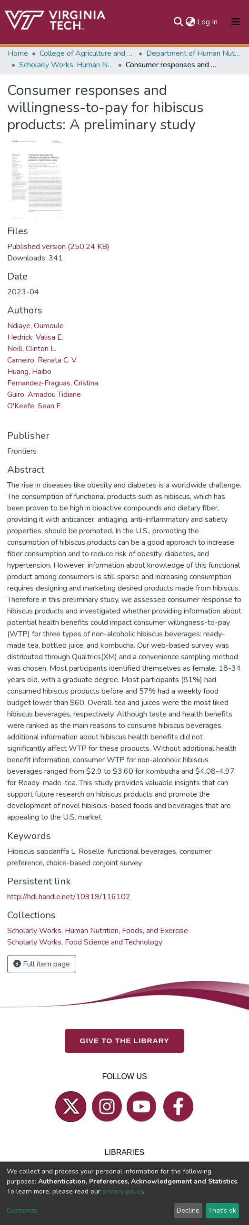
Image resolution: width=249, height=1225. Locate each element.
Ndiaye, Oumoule (35, 326)
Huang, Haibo (29, 371)
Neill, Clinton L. (31, 348)
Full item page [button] (41, 964)
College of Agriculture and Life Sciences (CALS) (87, 53)
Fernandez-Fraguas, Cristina (52, 383)
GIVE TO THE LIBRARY (124, 1040)
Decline (188, 1210)
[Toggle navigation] (235, 21)
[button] (190, 22)
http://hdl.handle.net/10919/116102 (68, 897)
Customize (22, 1210)
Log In (208, 22)
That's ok (222, 1210)
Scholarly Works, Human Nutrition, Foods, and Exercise (66, 65)
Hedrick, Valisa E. (35, 337)
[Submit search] (178, 22)
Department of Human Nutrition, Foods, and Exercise (193, 53)
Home (18, 53)
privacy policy (122, 1191)
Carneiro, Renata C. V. (42, 360)
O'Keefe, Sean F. (34, 406)
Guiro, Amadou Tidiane (44, 394)
